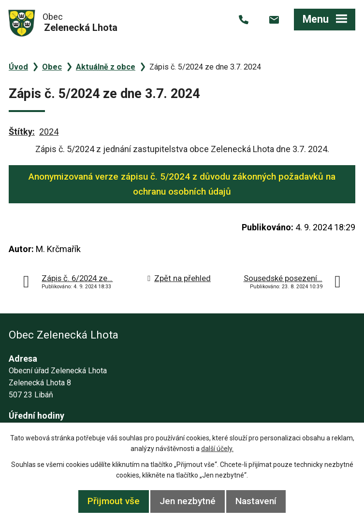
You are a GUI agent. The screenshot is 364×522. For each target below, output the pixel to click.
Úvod (18, 66)
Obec (52, 66)
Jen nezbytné (188, 501)
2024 (48, 132)
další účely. (217, 448)
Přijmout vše (113, 501)
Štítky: (22, 132)
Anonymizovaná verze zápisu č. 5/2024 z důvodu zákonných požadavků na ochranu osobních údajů (182, 184)
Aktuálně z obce (105, 66)
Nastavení (256, 501)
